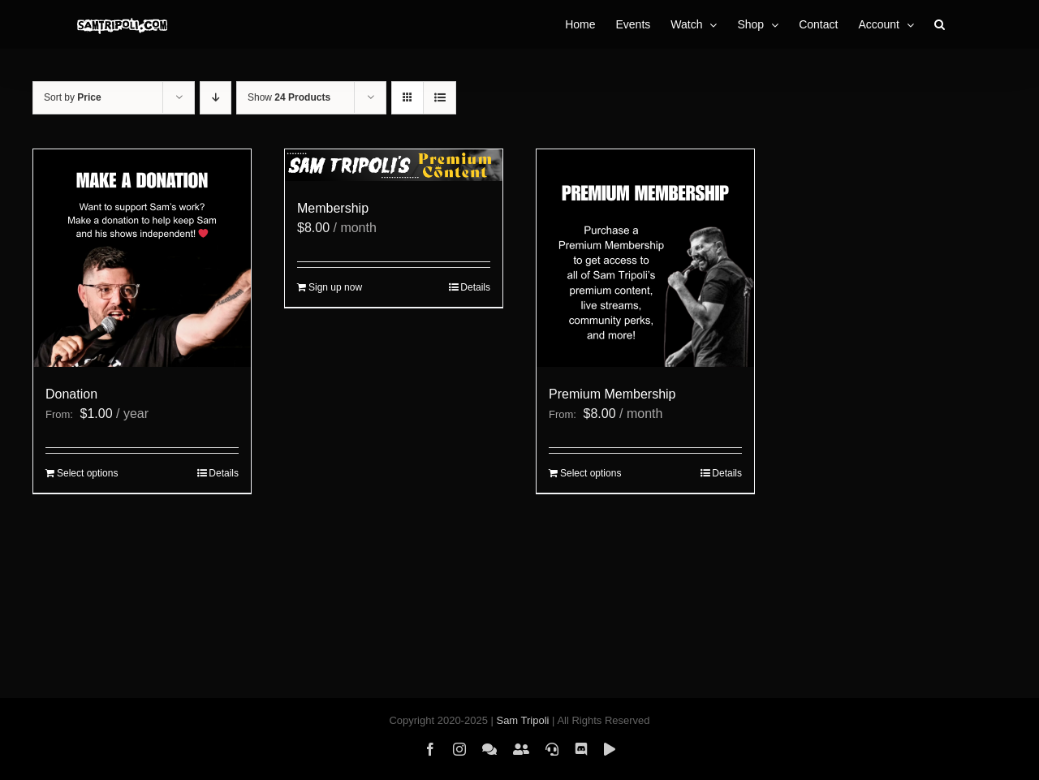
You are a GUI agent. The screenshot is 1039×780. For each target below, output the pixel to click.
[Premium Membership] (645, 258)
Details (224, 473)
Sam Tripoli (522, 720)
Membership (333, 208)
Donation (71, 394)
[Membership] (393, 165)
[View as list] (439, 98)
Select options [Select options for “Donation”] (87, 473)
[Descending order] (215, 97)
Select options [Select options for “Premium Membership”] (590, 473)
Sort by (72, 97)
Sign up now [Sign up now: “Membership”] (335, 287)
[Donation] (142, 258)
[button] (939, 24)
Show (289, 97)
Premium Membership (612, 394)
